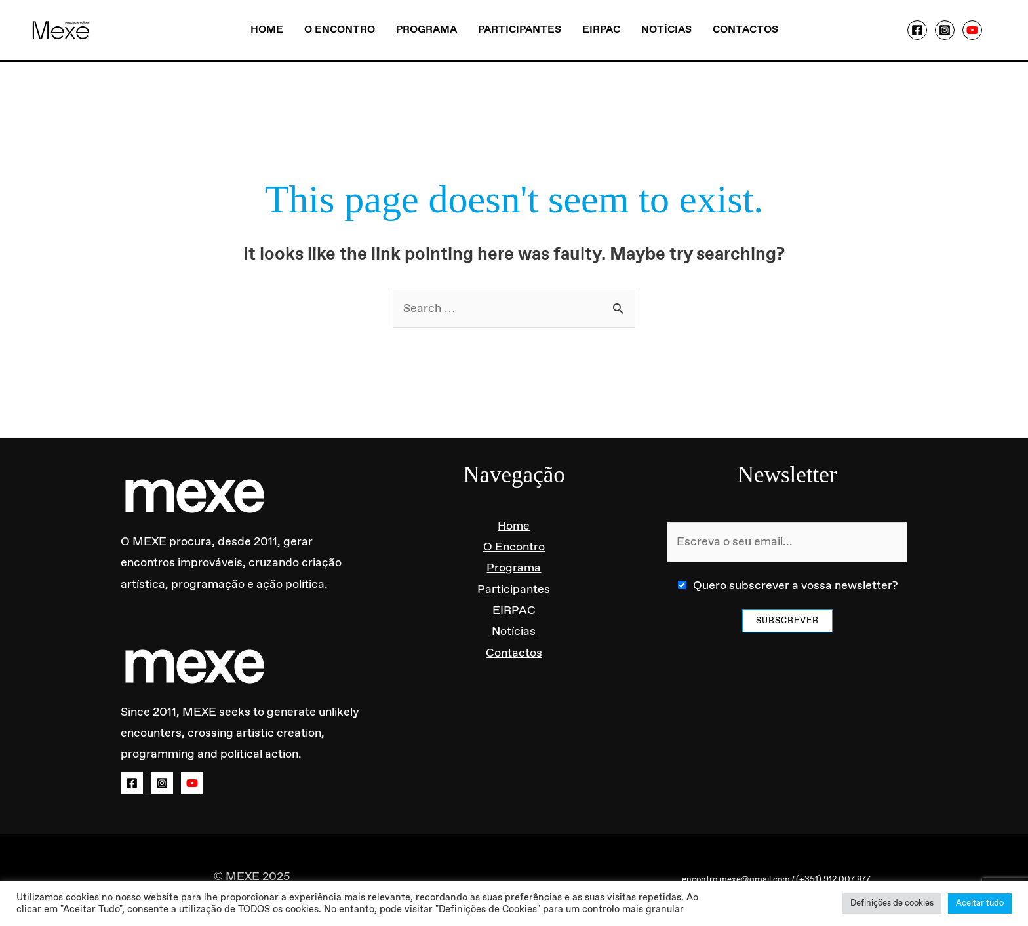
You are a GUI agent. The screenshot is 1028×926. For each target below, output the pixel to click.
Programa (426, 30)
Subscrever (787, 621)
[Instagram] (945, 30)
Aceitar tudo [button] (980, 903)
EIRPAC (601, 30)
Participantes (519, 30)
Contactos (745, 30)
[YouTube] (972, 30)
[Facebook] (917, 30)
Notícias (666, 30)
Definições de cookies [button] (892, 903)
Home (266, 30)
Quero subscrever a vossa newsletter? (795, 586)
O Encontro (339, 30)
